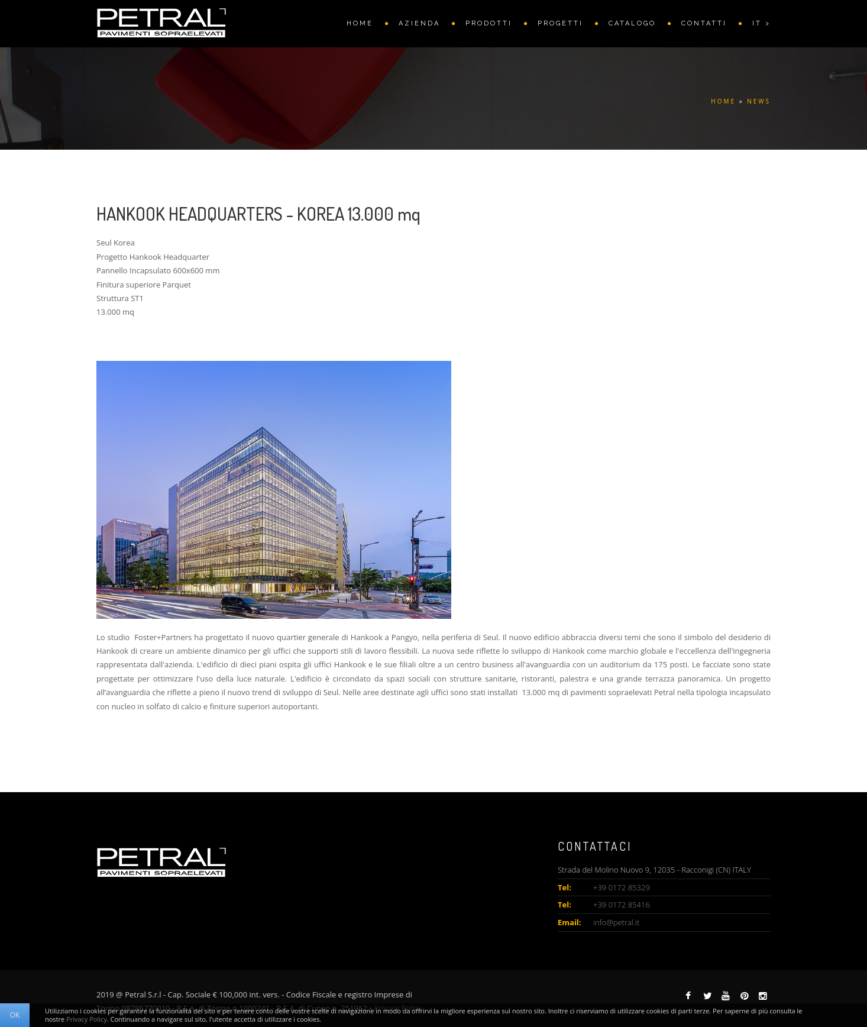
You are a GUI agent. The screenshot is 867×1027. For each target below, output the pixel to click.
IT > (761, 23)
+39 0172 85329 (621, 887)
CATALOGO (632, 23)
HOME (360, 23)
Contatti (704, 23)
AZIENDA (419, 23)
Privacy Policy (86, 1019)
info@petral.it (616, 922)
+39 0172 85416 (621, 904)
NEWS (759, 101)
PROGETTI (560, 23)
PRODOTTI (488, 23)
